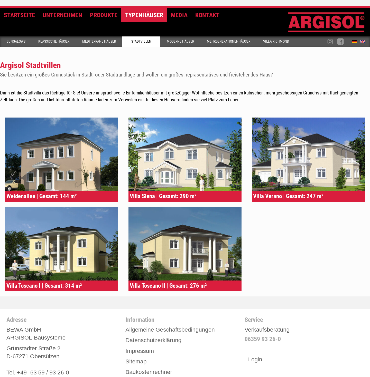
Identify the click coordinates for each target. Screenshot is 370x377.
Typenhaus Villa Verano (308, 160)
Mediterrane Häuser (99, 41)
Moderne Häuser (180, 41)
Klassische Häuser (53, 41)
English (363, 42)
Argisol (329, 24)
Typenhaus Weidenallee (61, 160)
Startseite (19, 15)
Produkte (103, 15)
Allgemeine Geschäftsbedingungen (170, 329)
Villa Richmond (276, 41)
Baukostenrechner (148, 372)
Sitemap (135, 361)
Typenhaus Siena (185, 160)
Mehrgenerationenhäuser (228, 41)
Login (253, 359)
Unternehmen (62, 15)
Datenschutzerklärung (153, 340)
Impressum (139, 351)
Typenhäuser (144, 15)
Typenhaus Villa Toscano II (185, 249)
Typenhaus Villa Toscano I (61, 249)
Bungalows (15, 41)
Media (179, 15)
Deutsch (356, 42)
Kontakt (207, 15)
